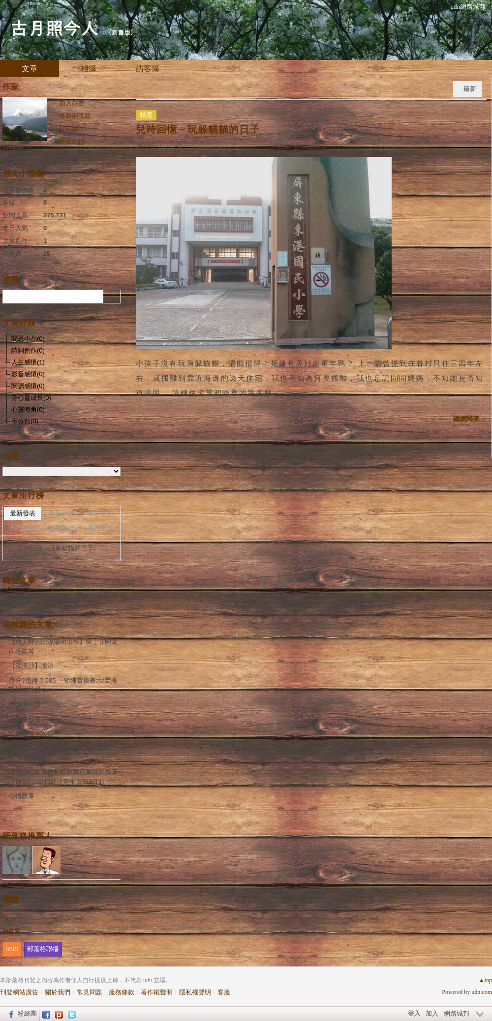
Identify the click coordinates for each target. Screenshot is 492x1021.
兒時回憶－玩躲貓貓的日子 (198, 129)
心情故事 (21, 796)
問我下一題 (25, 704)
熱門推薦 (100, 528)
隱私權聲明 (195, 992)
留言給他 (72, 141)
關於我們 (57, 992)
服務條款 (121, 992)
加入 (432, 1013)
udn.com (481, 992)
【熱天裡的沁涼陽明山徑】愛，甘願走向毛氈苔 (63, 646)
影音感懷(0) (28, 374)
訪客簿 (147, 68)
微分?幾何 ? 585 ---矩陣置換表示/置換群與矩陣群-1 (63, 685)
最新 (469, 88)
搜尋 (112, 296)
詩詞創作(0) (28, 350)
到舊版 (120, 32)
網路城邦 (456, 1013)
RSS (12, 949)
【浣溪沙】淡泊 (31, 665)
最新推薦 (100, 513)
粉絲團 (27, 1013)
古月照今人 (54, 27)
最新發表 (22, 513)
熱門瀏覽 (22, 528)
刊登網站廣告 (19, 992)
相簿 (88, 68)
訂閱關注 (72, 128)
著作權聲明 (157, 992)
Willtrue (13, 147)
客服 (223, 992)
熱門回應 (61, 528)
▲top (485, 980)
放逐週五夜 (25, 718)
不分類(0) (24, 421)
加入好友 (72, 103)
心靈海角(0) (28, 409)
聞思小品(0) (28, 338)
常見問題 (89, 992)
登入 (414, 1013)
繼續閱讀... (468, 418)
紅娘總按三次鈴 (31, 733)
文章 (29, 68)
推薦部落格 (75, 116)
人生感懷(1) (28, 362)
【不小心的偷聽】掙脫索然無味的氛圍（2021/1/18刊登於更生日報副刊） (63, 776)
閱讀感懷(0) (28, 386)
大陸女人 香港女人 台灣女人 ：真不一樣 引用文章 (63, 752)
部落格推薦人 (27, 836)
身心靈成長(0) (31, 397)
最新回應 (61, 513)
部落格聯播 (43, 949)
